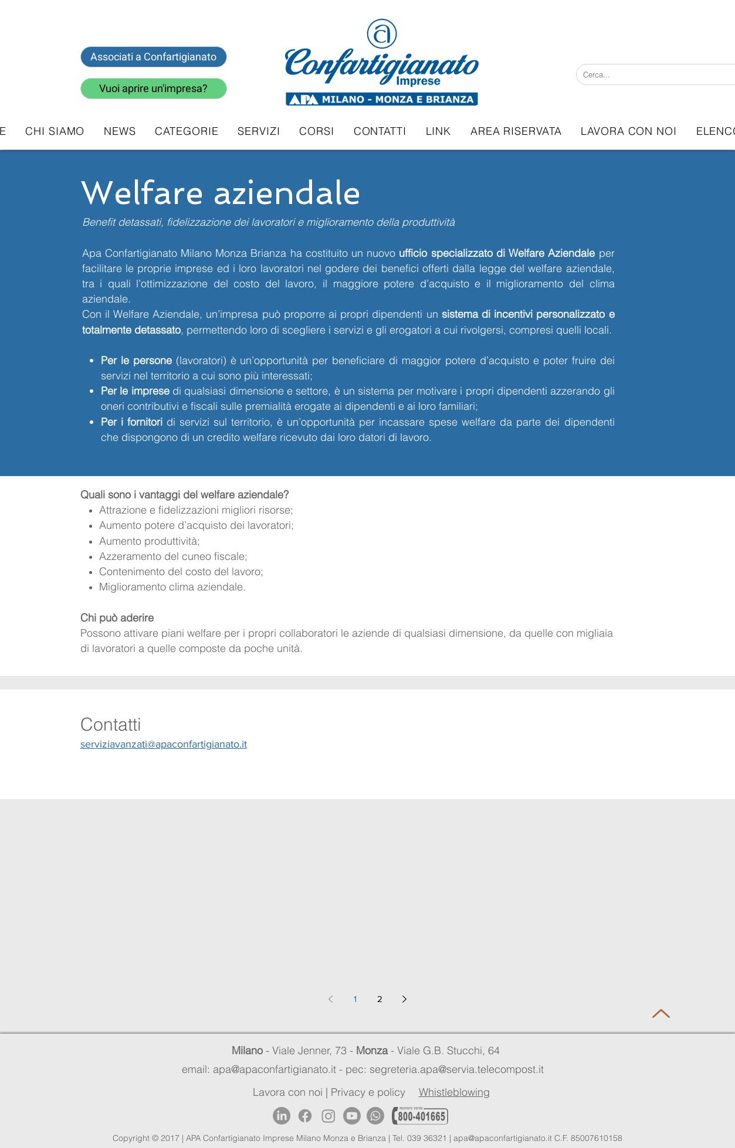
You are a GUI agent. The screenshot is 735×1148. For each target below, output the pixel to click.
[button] (259, 131)
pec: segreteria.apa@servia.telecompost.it (448, 1069)
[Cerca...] (648, 74)
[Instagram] (328, 1116)
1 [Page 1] (355, 999)
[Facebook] (305, 1116)
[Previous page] (330, 999)
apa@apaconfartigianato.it (502, 1138)
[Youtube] (352, 1116)
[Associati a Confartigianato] (153, 56)
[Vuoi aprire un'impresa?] (153, 88)
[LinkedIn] (281, 1116)
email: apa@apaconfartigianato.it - (264, 1069)
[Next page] (404, 999)
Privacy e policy (368, 1092)
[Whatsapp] (375, 1116)
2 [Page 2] (379, 999)
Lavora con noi (288, 1092)
